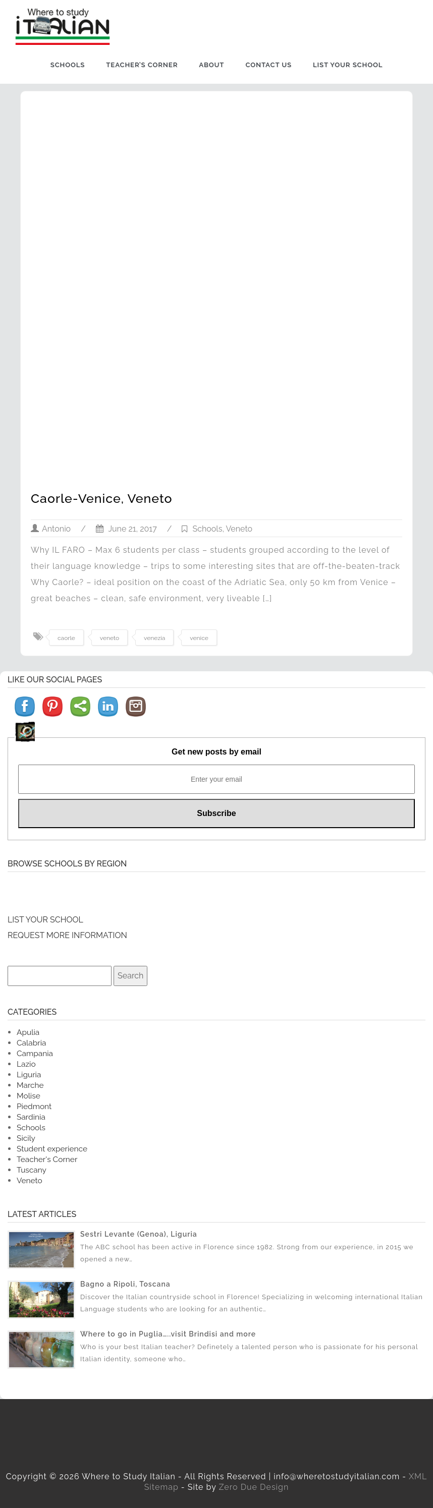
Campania (35, 1053)
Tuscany (31, 1170)
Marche (30, 1085)
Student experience (52, 1148)
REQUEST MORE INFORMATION (67, 935)
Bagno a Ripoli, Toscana (125, 1284)
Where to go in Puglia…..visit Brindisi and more (168, 1334)
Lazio (26, 1064)
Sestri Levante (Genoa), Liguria (138, 1234)
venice (199, 638)
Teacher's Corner (47, 1159)
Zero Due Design (254, 1487)
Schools (67, 65)
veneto (109, 638)
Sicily (26, 1138)
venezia (154, 638)
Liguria (29, 1074)
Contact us (268, 65)
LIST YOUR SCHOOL (45, 919)
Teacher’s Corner (142, 65)
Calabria (31, 1043)
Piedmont (34, 1106)
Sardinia (31, 1117)
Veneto (239, 529)
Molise (28, 1095)
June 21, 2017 (126, 529)
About (211, 65)
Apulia (28, 1032)
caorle (66, 638)
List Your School (348, 65)
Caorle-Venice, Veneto (102, 498)
